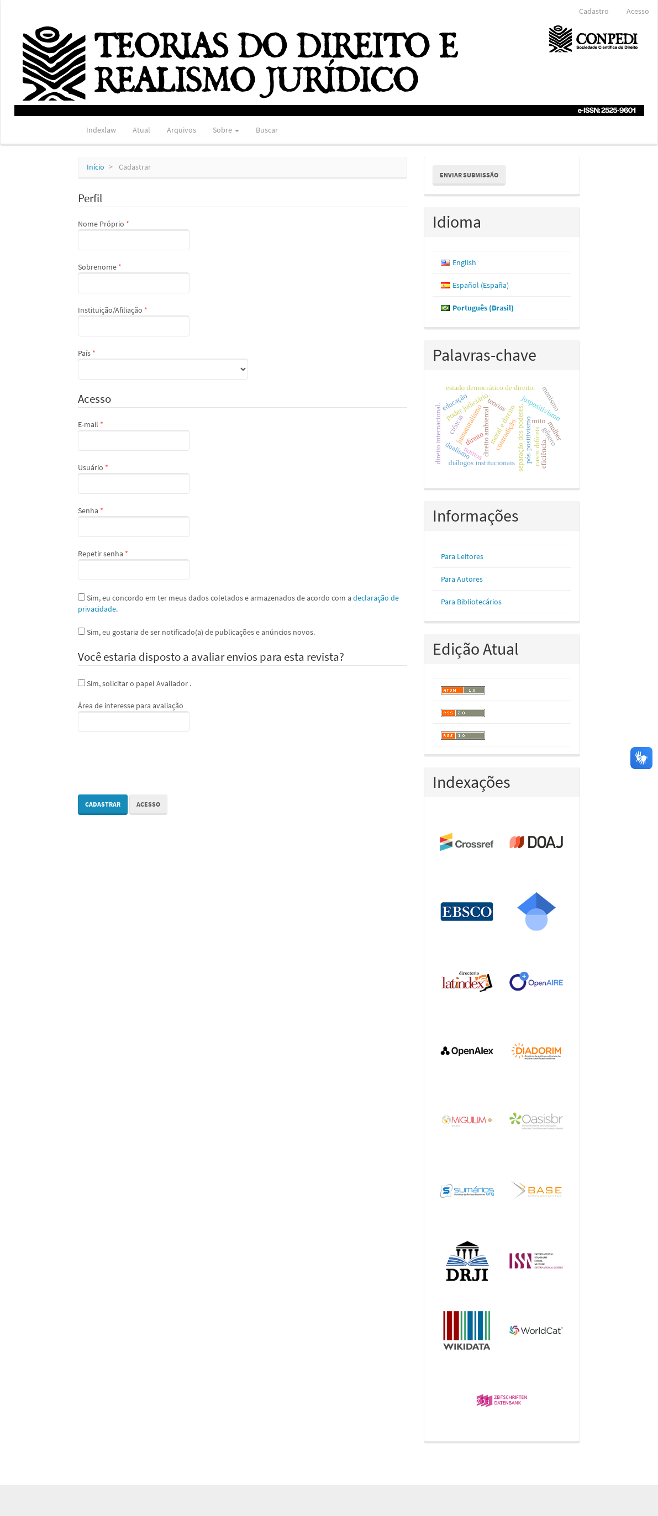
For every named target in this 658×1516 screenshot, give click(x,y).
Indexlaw (101, 130)
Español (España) (480, 285)
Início (95, 167)
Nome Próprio (133, 234)
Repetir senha (133, 564)
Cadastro (594, 11)
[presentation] (162, 764)
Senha (133, 521)
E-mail (133, 435)
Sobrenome (133, 277)
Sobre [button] (226, 130)
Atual (141, 130)
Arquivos (181, 130)
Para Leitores (462, 556)
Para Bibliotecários (471, 602)
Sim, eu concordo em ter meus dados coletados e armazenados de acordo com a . (238, 603)
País (163, 364)
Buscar (267, 130)
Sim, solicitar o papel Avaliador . (134, 683)
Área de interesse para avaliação (133, 716)
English (464, 262)
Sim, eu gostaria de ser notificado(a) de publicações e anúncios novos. (196, 632)
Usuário (133, 478)
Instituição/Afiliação (133, 320)
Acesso (638, 11)
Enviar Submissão (469, 175)
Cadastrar (102, 804)
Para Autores (462, 579)
